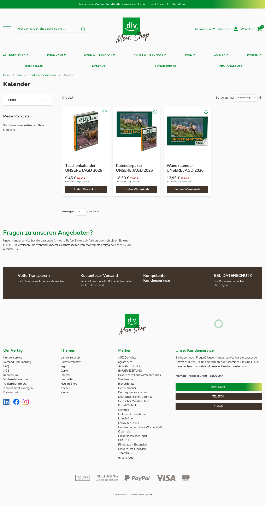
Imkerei (252, 55)
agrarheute (125, 360)
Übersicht (219, 385)
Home (6, 73)
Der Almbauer (127, 386)
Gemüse (124, 408)
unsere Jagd (126, 456)
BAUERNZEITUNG (130, 369)
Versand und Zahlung (17, 360)
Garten (219, 55)
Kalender (99, 65)
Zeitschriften (14, 55)
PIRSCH (123, 438)
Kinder (65, 390)
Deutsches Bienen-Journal (135, 395)
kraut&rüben (126, 416)
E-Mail (219, 404)
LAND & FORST (129, 421)
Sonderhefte (165, 65)
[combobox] (53, 29)
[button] (7, 29)
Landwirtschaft (98, 55)
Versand (85, 179)
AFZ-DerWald (127, 355)
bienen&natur (127, 382)
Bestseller (34, 65)
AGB (6, 369)
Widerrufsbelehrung (16, 377)
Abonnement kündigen (18, 386)
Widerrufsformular (15, 382)
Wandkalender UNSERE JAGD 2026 (185, 166)
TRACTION (125, 451)
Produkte (55, 55)
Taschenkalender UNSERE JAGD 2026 (83, 166)
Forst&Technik (127, 403)
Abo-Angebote (230, 65)
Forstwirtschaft (148, 55)
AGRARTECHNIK (129, 364)
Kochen (65, 386)
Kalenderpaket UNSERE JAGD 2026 (134, 166)
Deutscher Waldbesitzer (133, 399)
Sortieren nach (225, 96)
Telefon (218, 394)
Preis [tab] (12, 98)
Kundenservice (12, 355)
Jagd (188, 55)
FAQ (6, 364)
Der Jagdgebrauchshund (133, 390)
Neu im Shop (69, 382)
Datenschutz (11, 390)
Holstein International (132, 412)
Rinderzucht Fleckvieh (132, 447)
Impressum (10, 373)
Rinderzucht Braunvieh (133, 442)
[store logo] (132, 29)
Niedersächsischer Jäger (43, 73)
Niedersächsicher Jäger (133, 434)
